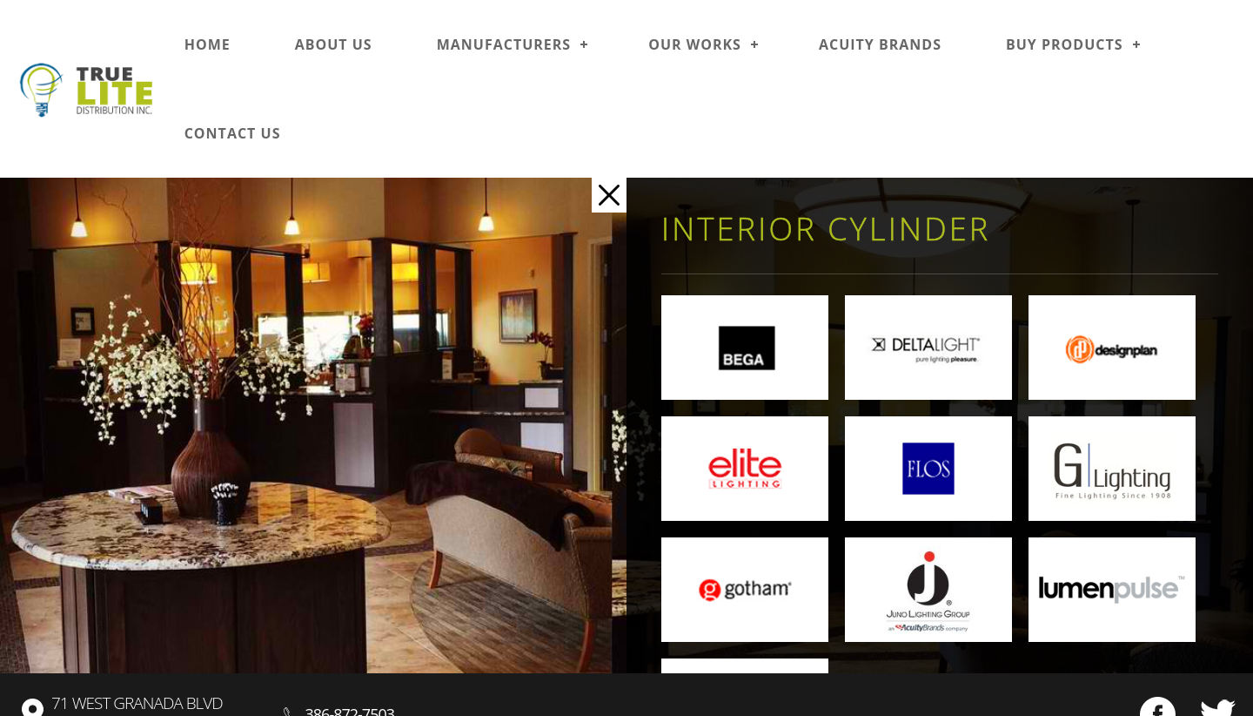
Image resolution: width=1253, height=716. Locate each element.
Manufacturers (504, 44)
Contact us (232, 133)
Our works (694, 44)
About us (333, 44)
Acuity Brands (880, 44)
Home (207, 44)
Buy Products (1064, 44)
